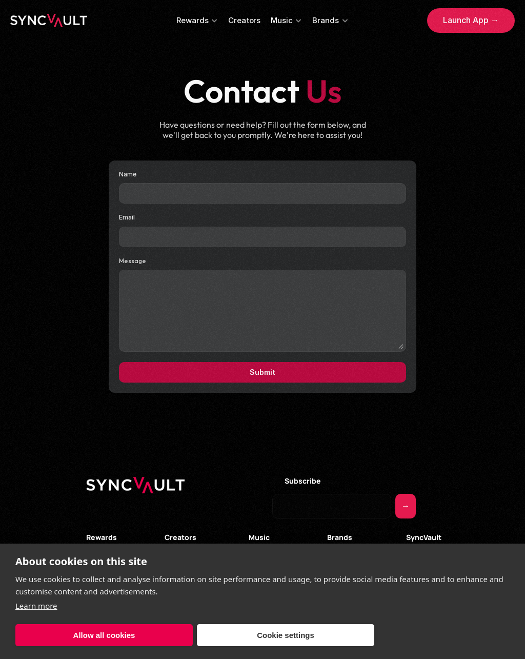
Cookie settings (285, 635)
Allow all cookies (104, 635)
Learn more (36, 606)
